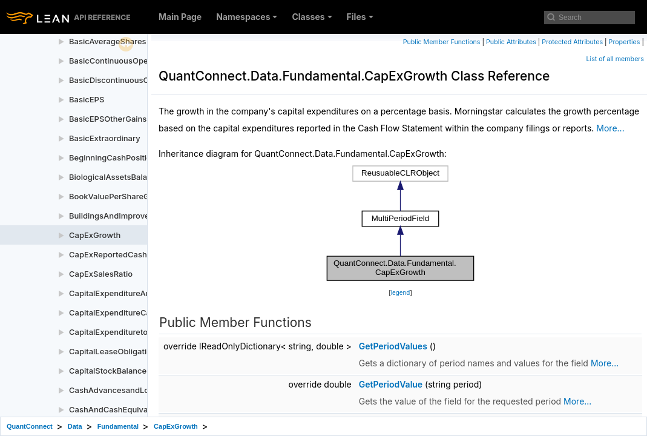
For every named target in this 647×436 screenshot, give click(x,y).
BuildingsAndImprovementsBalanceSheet (146, 215)
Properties (624, 42)
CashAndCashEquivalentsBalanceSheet (143, 409)
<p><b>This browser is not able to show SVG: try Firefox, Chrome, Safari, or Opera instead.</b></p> (401, 223)
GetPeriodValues (393, 346)
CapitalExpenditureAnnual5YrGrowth (137, 293)
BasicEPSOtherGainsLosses (121, 119)
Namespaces (246, 17)
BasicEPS (86, 99)
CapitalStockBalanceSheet (118, 370)
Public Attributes (511, 42)
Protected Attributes (572, 42)
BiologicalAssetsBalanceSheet (126, 177)
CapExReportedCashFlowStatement (136, 254)
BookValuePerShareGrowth (120, 196)
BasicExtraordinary (104, 138)
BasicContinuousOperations (121, 60)
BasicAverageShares (107, 41)
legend (400, 292)
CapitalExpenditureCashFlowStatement (142, 312)
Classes (312, 17)
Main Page (180, 17)
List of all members (615, 59)
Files (360, 17)
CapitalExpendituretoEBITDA (122, 332)
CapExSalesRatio (101, 274)
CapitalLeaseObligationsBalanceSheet (140, 351)
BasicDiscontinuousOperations (127, 80)
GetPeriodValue (390, 384)
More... (610, 128)
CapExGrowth (94, 235)
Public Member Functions (442, 42)
